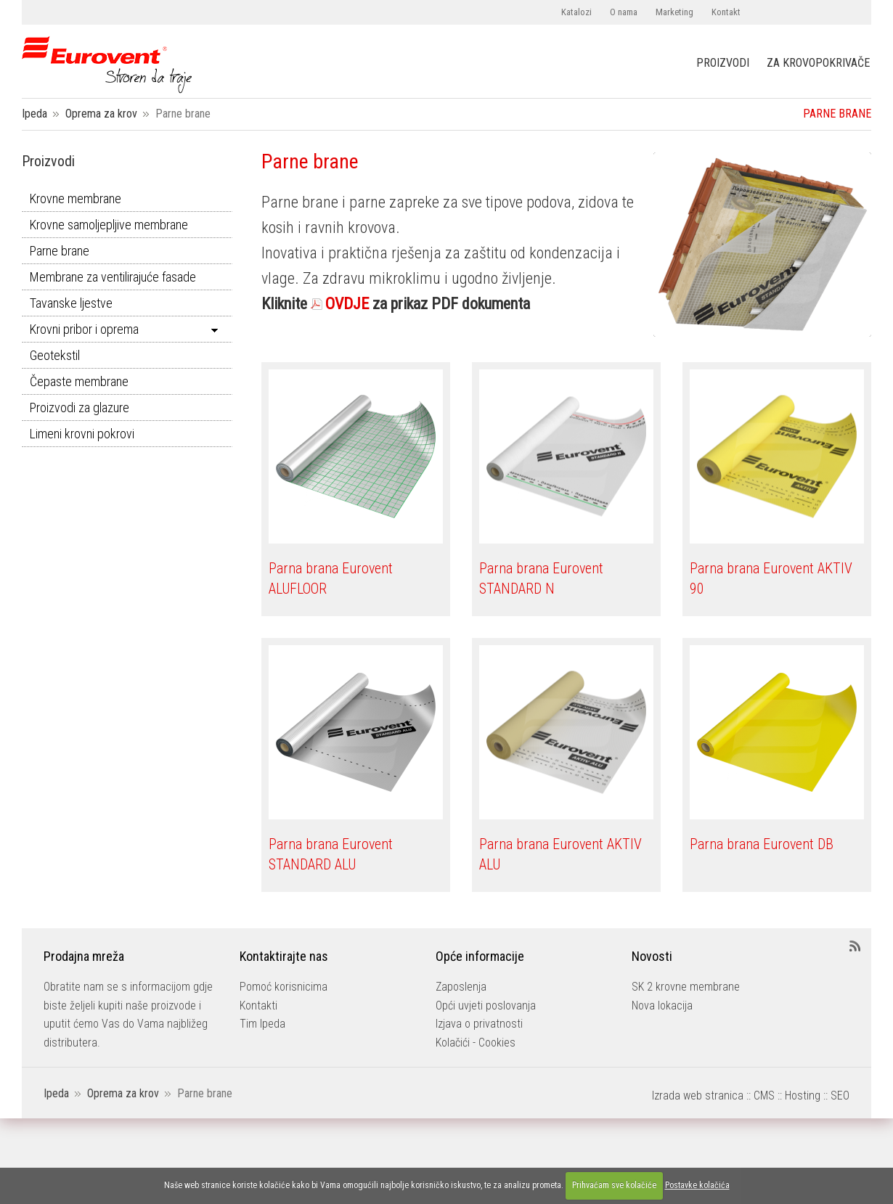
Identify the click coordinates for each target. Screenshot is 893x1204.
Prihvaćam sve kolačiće (614, 1185)
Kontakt (726, 12)
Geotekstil (55, 355)
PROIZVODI (722, 63)
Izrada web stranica (697, 1095)
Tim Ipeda (262, 1024)
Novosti (652, 956)
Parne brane (59, 250)
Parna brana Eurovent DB (761, 844)
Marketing (674, 12)
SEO (840, 1095)
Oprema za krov (101, 113)
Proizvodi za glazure (79, 407)
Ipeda (34, 113)
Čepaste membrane (79, 381)
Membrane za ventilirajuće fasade (113, 276)
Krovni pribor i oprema (84, 329)
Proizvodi (48, 161)
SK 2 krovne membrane (686, 987)
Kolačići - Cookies (475, 1042)
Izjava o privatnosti (479, 1024)
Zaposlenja (461, 987)
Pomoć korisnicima (283, 987)
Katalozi (576, 12)
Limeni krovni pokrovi (82, 433)
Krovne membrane (75, 198)
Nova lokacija (662, 1005)
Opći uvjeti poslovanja (486, 1005)
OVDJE (347, 304)
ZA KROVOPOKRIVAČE (818, 63)
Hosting (802, 1095)
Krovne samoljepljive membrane (109, 224)
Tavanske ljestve (71, 303)
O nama (623, 12)
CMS (764, 1095)
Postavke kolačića (697, 1185)
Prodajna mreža (84, 956)
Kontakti (258, 1005)
